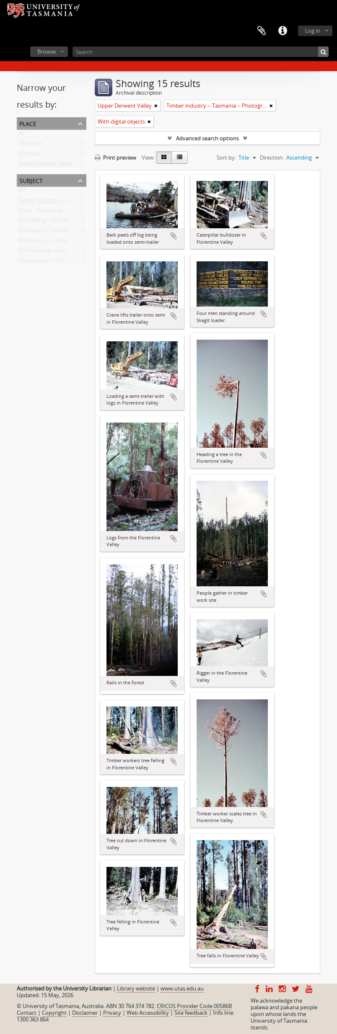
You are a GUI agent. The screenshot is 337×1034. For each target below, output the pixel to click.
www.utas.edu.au (182, 988)
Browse (46, 51)
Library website (136, 988)
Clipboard (261, 31)
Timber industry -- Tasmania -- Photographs (72, 202)
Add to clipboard (173, 236)
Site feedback (190, 1012)
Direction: (272, 157)
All (21, 135)
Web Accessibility (148, 1012)
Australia (29, 155)
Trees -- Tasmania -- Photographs (59, 212)
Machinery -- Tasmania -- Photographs (65, 242)
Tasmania (30, 145)
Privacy (112, 1012)
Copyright (54, 1012)
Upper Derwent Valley (45, 165)
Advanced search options (207, 138)
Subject (31, 180)
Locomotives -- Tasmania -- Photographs (68, 262)
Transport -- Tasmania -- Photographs (64, 232)
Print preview (115, 157)
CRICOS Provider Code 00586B (194, 1006)
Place (27, 123)
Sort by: (226, 157)
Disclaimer (85, 1012)
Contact (26, 1012)
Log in (312, 30)
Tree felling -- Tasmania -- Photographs (66, 222)
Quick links (282, 31)
